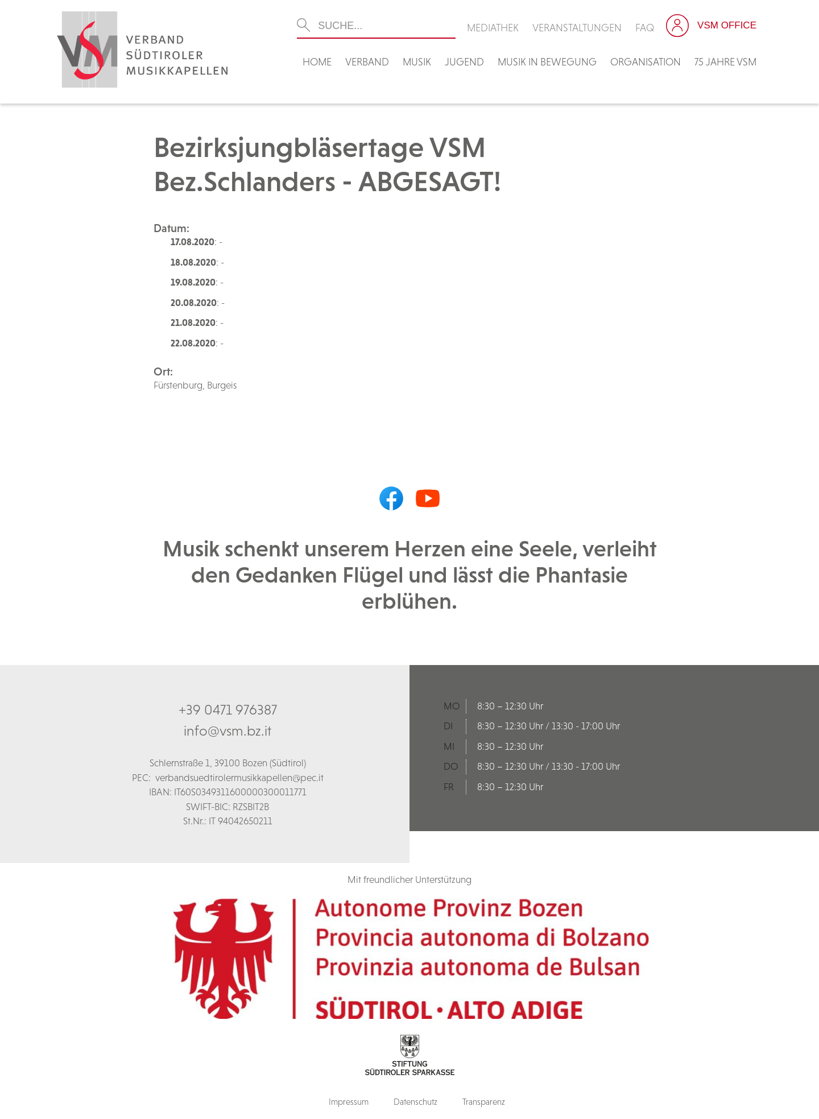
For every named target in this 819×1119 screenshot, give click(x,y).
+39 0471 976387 (228, 709)
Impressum (349, 1101)
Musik (417, 62)
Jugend (464, 62)
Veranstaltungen (577, 28)
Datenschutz (415, 1101)
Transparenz (483, 1101)
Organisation (645, 62)
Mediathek (493, 28)
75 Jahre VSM (725, 62)
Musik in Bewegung (547, 62)
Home (317, 62)
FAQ (645, 28)
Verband (367, 62)
